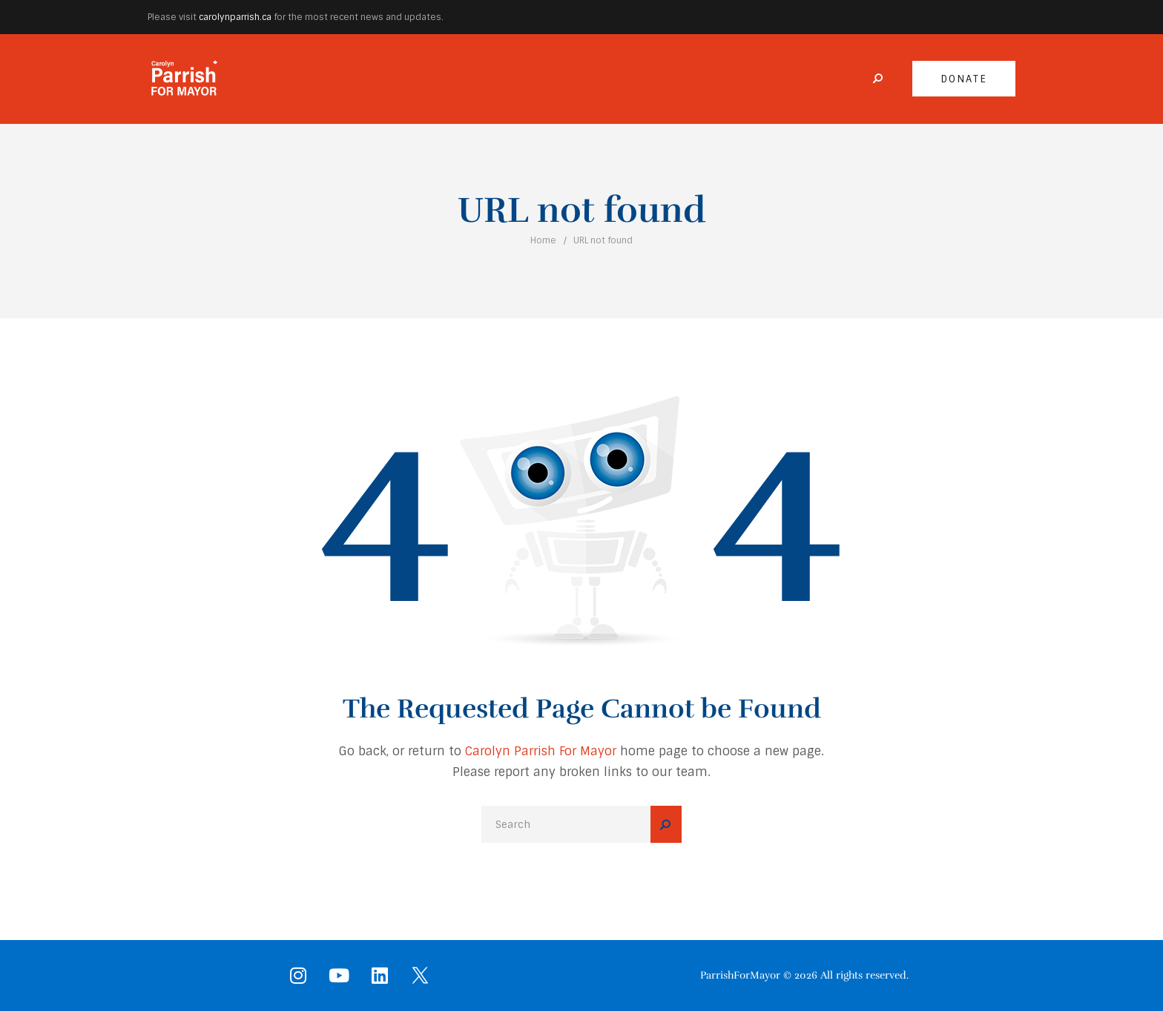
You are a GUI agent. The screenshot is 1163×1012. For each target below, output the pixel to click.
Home (543, 240)
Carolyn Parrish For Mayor (540, 751)
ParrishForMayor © (745, 975)
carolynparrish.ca (235, 17)
